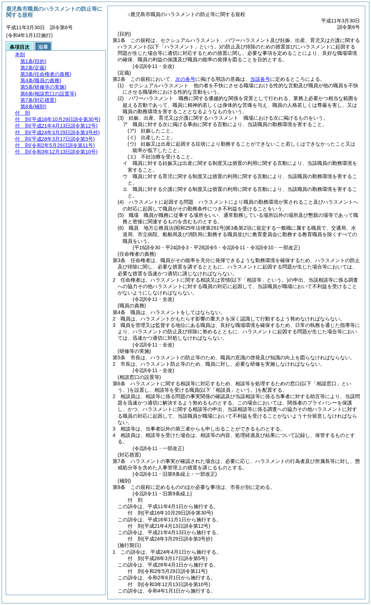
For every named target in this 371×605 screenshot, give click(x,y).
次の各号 (185, 79)
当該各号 (260, 79)
